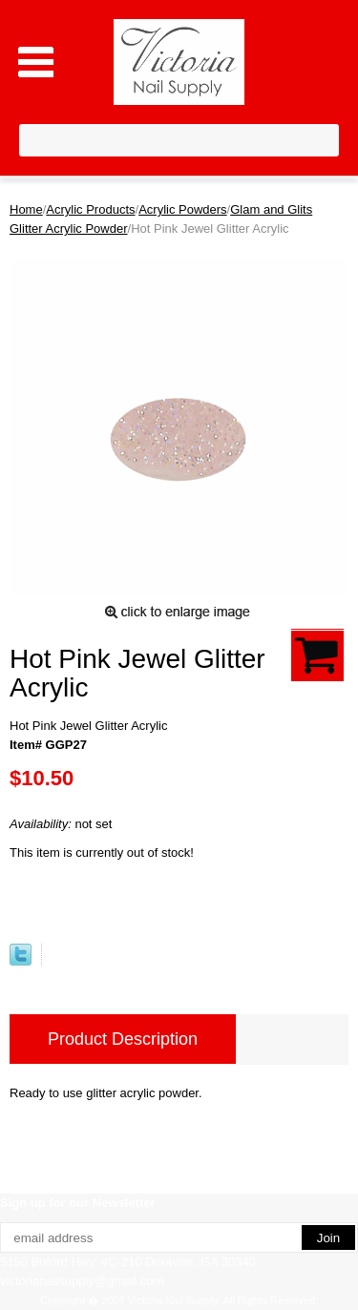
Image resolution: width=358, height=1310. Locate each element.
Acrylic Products (90, 209)
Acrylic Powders (182, 209)
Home (26, 209)
